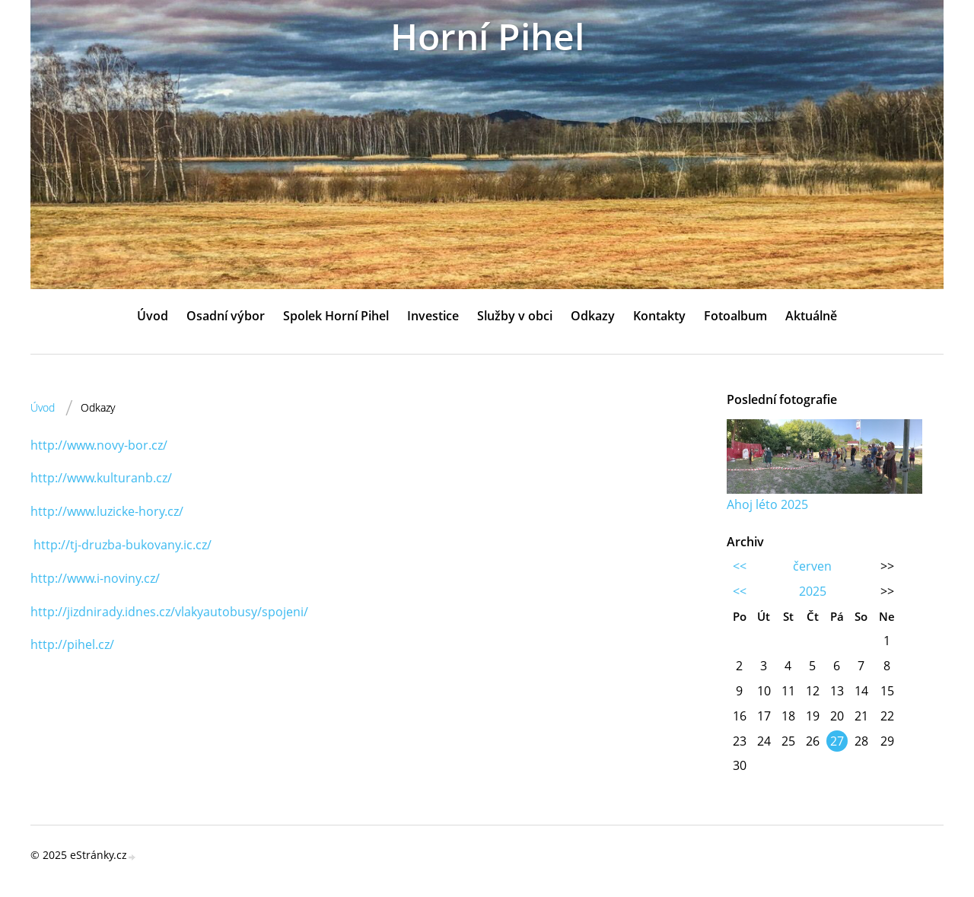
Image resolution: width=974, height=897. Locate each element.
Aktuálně (811, 315)
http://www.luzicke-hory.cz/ (106, 511)
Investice (433, 315)
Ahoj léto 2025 (767, 504)
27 (837, 741)
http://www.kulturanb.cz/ (101, 477)
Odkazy (593, 315)
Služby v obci (514, 315)
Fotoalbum (735, 315)
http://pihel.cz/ (72, 644)
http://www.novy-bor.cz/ (98, 445)
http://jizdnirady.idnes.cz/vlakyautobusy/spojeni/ (169, 611)
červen (812, 566)
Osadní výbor (225, 315)
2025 (812, 591)
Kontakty (659, 315)
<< (739, 566)
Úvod (152, 315)
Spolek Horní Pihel (336, 315)
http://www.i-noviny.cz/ (95, 578)
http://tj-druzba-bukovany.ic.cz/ (122, 544)
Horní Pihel (487, 36)
